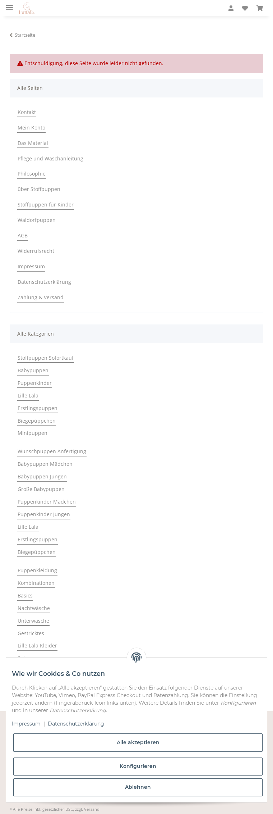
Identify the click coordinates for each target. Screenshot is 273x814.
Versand (92, 809)
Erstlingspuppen (37, 408)
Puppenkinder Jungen (44, 514)
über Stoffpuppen (39, 189)
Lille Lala (28, 395)
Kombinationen (36, 582)
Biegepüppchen (37, 420)
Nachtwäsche (34, 608)
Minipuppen (32, 432)
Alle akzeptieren (138, 742)
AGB (23, 235)
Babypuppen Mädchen (45, 463)
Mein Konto (31, 127)
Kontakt (27, 112)
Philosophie (32, 173)
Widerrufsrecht (36, 250)
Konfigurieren (138, 766)
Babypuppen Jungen (42, 476)
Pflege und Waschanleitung (50, 158)
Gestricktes (31, 633)
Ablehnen (138, 787)
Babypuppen (33, 370)
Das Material (33, 143)
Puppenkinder (35, 382)
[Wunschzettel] (245, 8)
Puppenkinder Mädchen (47, 501)
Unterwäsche (33, 620)
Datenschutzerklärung (44, 281)
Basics (25, 595)
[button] (231, 8)
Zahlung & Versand (41, 297)
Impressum (31, 266)
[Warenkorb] (259, 8)
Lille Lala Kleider (37, 645)
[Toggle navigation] (9, 4)
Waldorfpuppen (37, 220)
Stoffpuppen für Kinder (46, 204)
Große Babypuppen (41, 489)
